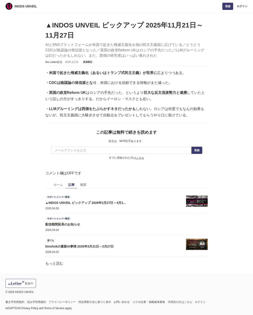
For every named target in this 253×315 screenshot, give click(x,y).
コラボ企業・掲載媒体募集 (149, 302)
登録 (227, 6)
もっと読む (54, 263)
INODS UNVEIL (25, 6)
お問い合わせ (122, 302)
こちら (140, 157)
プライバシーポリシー (62, 302)
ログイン (242, 6)
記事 (71, 185)
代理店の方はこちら (180, 302)
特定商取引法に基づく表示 (94, 302)
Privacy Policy (29, 308)
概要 (83, 185)
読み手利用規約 (36, 302)
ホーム (58, 185)
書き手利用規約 (14, 302)
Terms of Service (54, 308)
